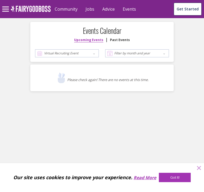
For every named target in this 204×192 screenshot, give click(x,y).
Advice (108, 9)
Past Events (120, 40)
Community (66, 9)
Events (129, 9)
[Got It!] (175, 177)
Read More (145, 178)
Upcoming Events (88, 40)
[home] (31, 12)
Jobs (90, 9)
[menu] (6, 5)
